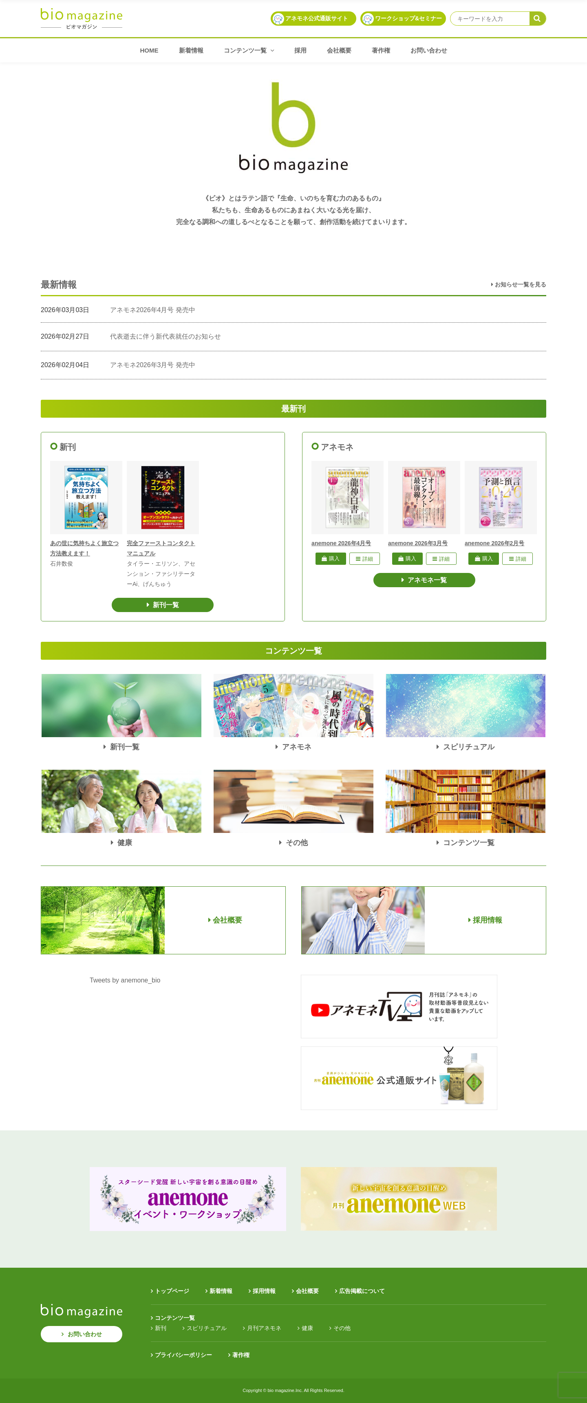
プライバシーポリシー (183, 1355)
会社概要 (339, 50)
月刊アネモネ (264, 1328)
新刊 (160, 1328)
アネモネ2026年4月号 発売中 (152, 309)
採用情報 (264, 1291)
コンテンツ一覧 (249, 50)
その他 (342, 1328)
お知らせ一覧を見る (518, 284)
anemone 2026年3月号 (418, 543)
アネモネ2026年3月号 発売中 (152, 364)
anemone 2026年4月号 (341, 543)
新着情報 (191, 50)
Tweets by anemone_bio (125, 980)
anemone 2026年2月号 (494, 543)
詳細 (364, 559)
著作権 (381, 50)
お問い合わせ (428, 50)
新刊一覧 (166, 604)
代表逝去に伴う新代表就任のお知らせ (165, 336)
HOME (149, 50)
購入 (331, 558)
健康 (307, 1328)
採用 (300, 50)
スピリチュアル (207, 1328)
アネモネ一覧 (427, 580)
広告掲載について (362, 1291)
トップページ (172, 1291)
